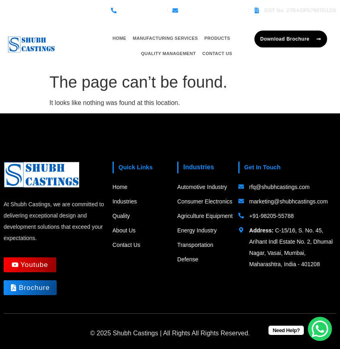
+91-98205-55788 (141, 10)
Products (217, 38)
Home (119, 38)
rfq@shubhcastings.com (213, 10)
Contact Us (217, 53)
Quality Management (168, 53)
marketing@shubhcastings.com (288, 201)
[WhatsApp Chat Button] (320, 329)
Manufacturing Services (165, 38)
